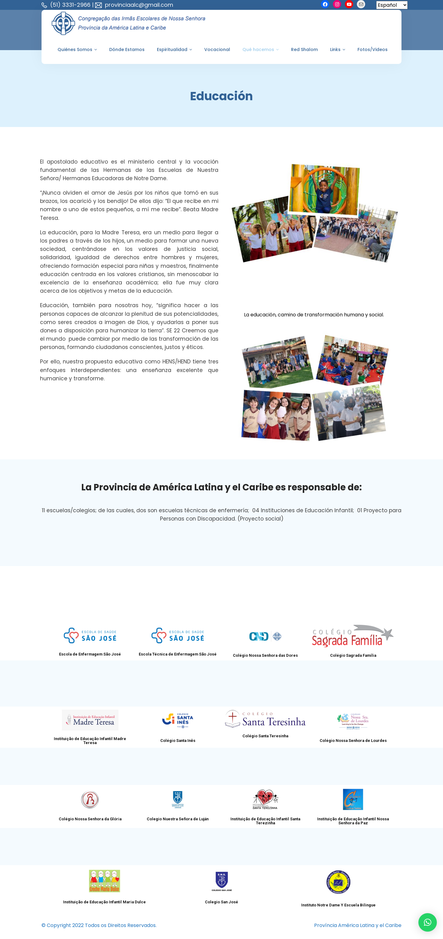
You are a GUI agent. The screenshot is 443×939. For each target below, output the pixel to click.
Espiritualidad (174, 49)
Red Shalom (304, 49)
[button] (427, 922)
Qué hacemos (260, 49)
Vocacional (217, 49)
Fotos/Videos (372, 49)
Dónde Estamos (127, 49)
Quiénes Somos (77, 49)
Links (337, 49)
